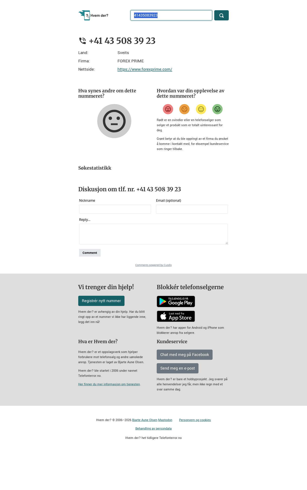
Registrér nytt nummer (101, 338)
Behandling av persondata (153, 466)
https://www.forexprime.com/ (144, 69)
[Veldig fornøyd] (217, 109)
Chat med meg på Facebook (184, 392)
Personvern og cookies (195, 457)
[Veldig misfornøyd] (168, 109)
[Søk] (221, 15)
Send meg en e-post (177, 406)
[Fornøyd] (201, 109)
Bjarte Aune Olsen (144, 457)
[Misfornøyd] (184, 109)
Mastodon (165, 457)
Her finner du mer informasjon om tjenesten (109, 422)
